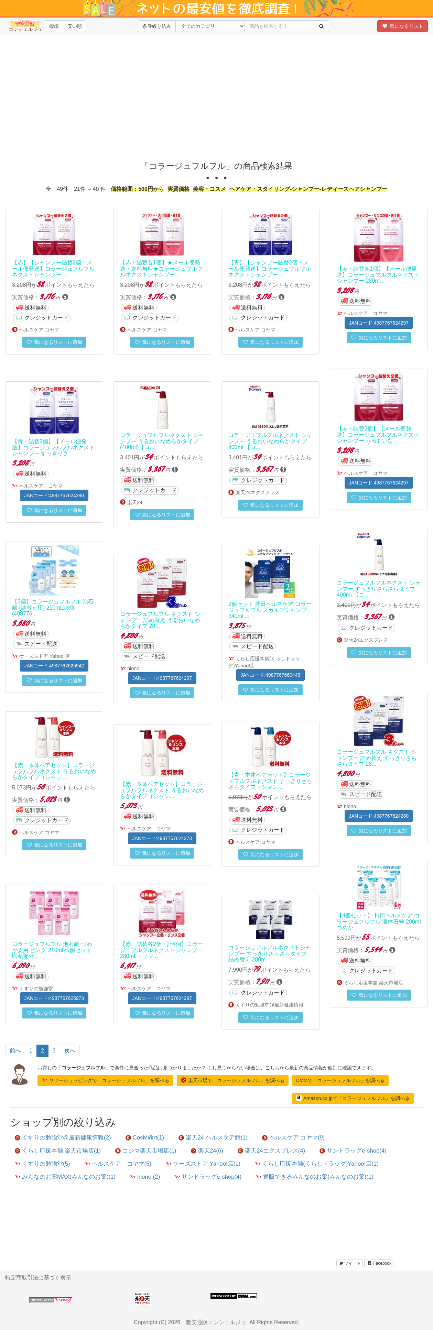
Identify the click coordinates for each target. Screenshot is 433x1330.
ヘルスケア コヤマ (39, 329)
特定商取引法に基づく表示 (38, 1277)
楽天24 (134, 502)
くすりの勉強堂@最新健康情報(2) (63, 1137)
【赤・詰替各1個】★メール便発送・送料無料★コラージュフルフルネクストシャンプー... (161, 268)
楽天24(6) (207, 1150)
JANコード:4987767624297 (379, 323)
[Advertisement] (216, 103)
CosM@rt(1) (145, 1137)
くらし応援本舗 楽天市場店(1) (58, 1150)
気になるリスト (402, 26)
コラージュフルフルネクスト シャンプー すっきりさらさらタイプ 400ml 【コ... (379, 589)
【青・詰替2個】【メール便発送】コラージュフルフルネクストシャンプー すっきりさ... (53, 447)
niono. (134, 668)
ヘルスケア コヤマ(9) (293, 1137)
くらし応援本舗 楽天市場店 (373, 982)
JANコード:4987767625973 (54, 998)
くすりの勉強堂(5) (42, 1163)
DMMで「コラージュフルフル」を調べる (340, 1080)
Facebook (378, 1263)
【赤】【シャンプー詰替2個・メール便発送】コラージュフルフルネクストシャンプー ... (53, 268)
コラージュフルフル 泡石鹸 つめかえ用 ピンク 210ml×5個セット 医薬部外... (52, 950)
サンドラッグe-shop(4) (353, 1150)
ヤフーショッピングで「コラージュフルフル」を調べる (105, 1080)
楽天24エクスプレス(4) (271, 1150)
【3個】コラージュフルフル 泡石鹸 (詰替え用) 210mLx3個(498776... (53, 608)
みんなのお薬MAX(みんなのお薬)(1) (65, 1177)
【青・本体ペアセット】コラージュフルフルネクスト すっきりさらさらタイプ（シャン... (270, 781)
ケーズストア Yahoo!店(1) (203, 1163)
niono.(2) (145, 1177)
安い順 (74, 26)
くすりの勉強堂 (36, 988)
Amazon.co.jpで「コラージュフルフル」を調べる (353, 1098)
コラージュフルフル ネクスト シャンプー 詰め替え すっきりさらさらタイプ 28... (377, 758)
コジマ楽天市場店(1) (145, 1150)
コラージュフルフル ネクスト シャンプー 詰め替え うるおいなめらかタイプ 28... (160, 620)
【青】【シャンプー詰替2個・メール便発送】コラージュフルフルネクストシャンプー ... (269, 268)
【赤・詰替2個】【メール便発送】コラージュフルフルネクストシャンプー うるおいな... (378, 435)
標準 (54, 26)
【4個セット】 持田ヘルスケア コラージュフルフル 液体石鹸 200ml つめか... (379, 921)
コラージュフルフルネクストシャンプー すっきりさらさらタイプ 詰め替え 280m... (269, 953)
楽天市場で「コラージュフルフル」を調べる (232, 1080)
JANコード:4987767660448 (271, 675)
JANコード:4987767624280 (54, 495)
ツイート (349, 1263)
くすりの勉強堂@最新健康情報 (269, 1004)
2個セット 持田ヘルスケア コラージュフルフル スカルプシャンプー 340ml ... (270, 610)
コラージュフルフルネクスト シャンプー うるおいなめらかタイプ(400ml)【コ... (162, 441)
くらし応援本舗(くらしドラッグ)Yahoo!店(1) (317, 1163)
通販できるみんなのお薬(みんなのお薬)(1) (315, 1177)
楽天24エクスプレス (258, 492)
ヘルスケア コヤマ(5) (118, 1163)
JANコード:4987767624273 (162, 838)
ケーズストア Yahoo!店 (44, 656)
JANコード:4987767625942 (54, 665)
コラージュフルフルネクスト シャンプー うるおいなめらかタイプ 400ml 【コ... (270, 441)
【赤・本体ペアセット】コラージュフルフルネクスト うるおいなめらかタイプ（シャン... (54, 771)
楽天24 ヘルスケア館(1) (213, 1137)
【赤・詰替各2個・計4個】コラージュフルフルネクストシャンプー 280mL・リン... (161, 950)
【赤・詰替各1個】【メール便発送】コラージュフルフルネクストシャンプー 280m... (378, 275)
